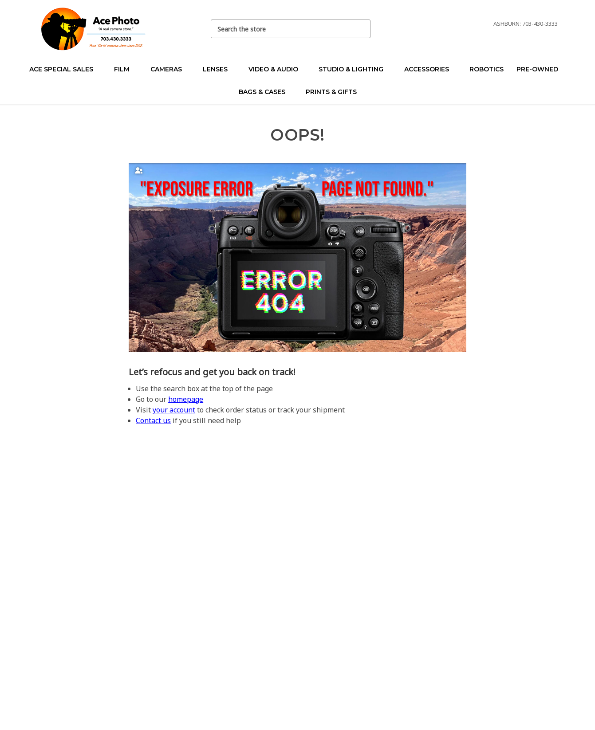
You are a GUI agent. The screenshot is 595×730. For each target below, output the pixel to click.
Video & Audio (277, 69)
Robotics (486, 69)
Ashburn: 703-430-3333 (525, 23)
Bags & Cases (266, 92)
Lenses (219, 69)
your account (174, 410)
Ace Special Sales (65, 69)
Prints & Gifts (331, 92)
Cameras (169, 69)
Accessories (430, 69)
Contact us (153, 420)
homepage (185, 399)
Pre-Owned (541, 69)
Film (125, 69)
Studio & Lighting (355, 69)
